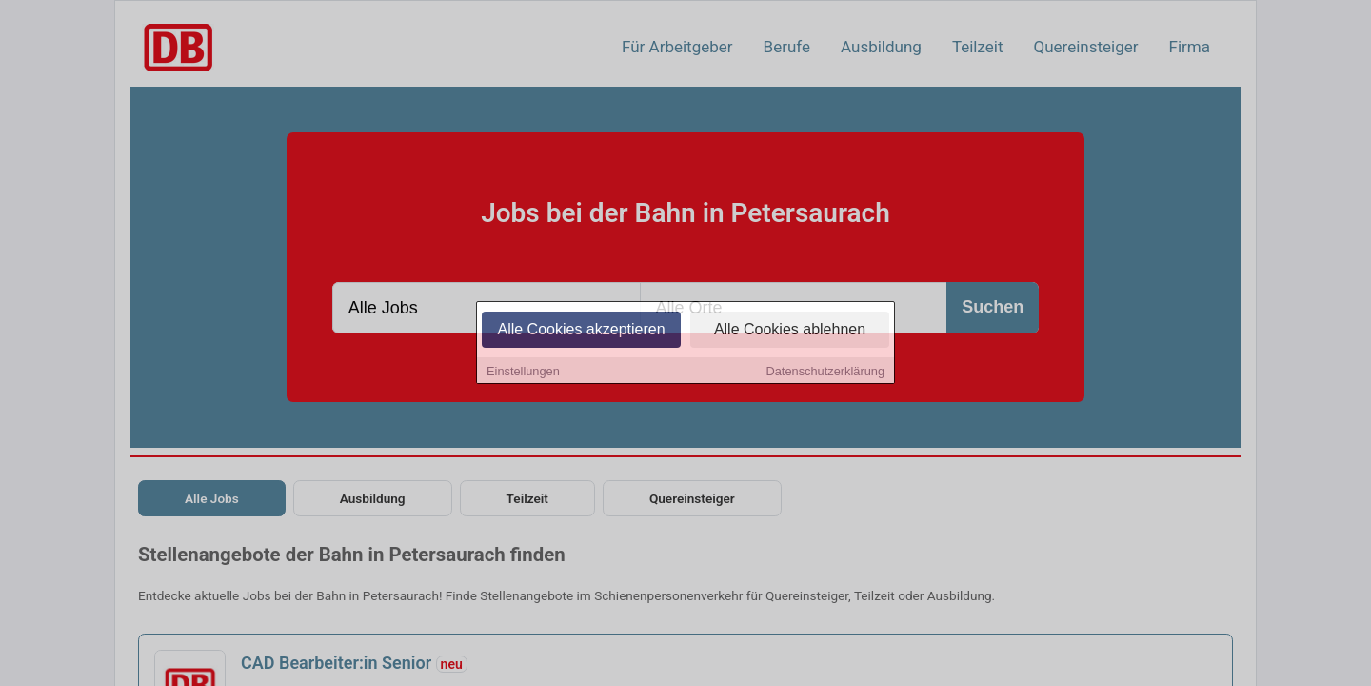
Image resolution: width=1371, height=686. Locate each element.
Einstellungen (523, 372)
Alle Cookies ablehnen (789, 330)
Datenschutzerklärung (825, 372)
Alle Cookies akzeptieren (581, 330)
